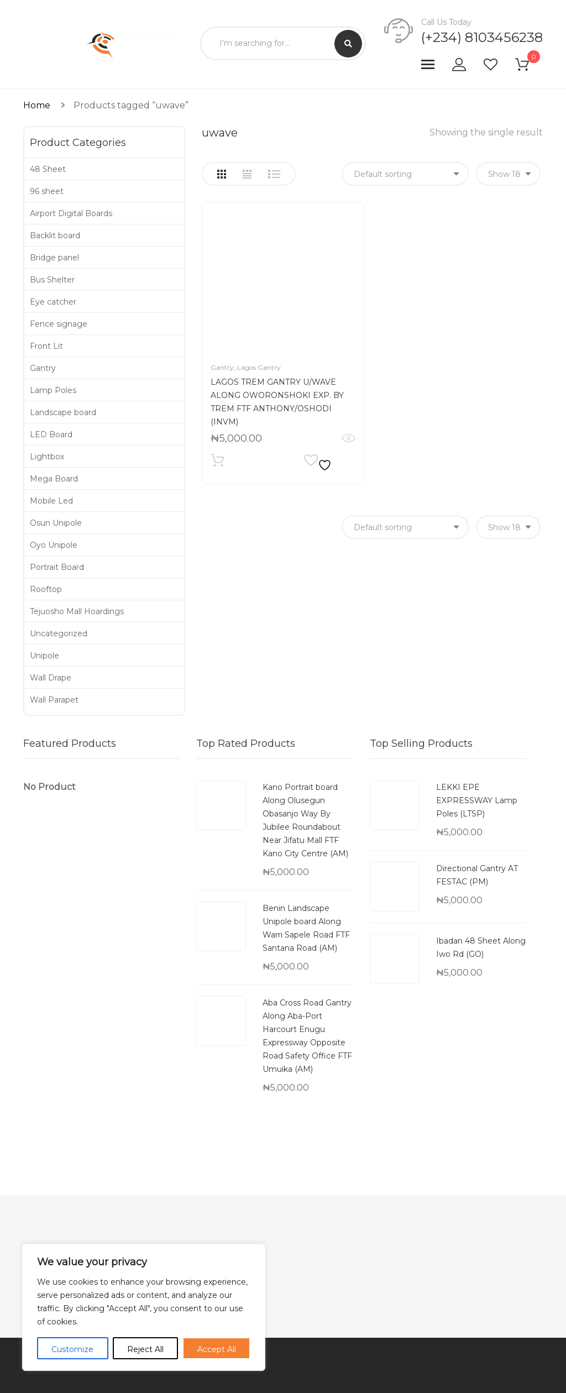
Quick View (348, 438)
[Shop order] (405, 174)
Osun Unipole (56, 523)
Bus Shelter (52, 280)
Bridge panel (54, 258)
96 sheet (47, 191)
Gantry (222, 367)
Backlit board (55, 235)
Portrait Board (57, 567)
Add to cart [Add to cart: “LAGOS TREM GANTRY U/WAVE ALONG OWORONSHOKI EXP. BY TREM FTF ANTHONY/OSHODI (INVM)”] (217, 463)
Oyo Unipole (53, 545)
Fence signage (58, 324)
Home (36, 105)
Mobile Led (51, 501)
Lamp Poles (53, 390)
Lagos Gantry (259, 367)
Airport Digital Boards (71, 213)
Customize (72, 1349)
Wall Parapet (54, 700)
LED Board (51, 434)
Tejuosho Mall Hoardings (77, 611)
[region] (143, 1307)
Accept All (216, 1349)
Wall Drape (50, 678)
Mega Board (54, 479)
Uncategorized (58, 633)
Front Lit (46, 346)
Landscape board (63, 412)
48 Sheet (48, 169)
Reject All (145, 1349)
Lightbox (47, 457)
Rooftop (46, 589)
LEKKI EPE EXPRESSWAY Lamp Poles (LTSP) (476, 800)
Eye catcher (53, 302)
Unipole (44, 656)
